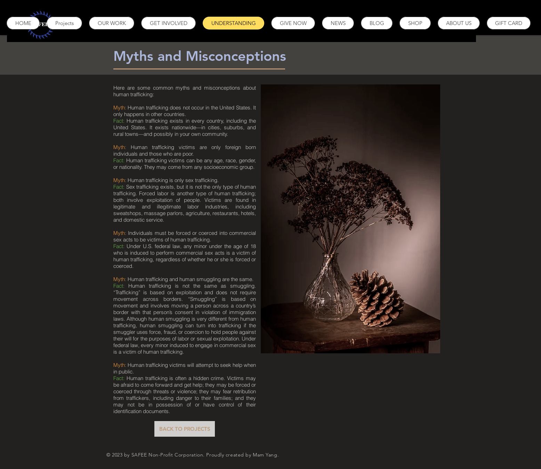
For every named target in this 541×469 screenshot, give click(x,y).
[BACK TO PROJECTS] (184, 429)
